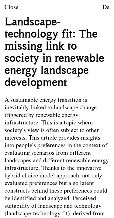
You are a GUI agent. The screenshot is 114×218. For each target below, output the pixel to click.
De (105, 7)
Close (12, 7)
